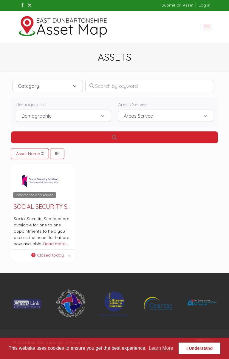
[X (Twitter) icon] (29, 5)
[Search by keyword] (149, 86)
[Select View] (57, 153)
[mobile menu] (207, 27)
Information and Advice (34, 195)
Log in (205, 5)
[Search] (114, 137)
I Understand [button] (199, 348)
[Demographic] (63, 116)
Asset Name (30, 153)
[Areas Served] (165, 116)
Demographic (31, 105)
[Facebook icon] (22, 5)
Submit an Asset (178, 5)
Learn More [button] (161, 348)
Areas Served (133, 105)
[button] (50, 255)
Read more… (55, 243)
